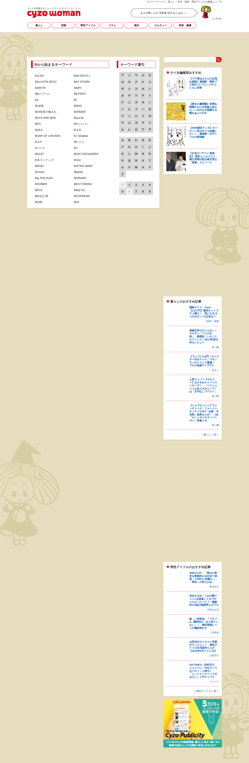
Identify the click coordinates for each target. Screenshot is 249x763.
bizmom (40, 172)
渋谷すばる (213, 609)
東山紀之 (214, 586)
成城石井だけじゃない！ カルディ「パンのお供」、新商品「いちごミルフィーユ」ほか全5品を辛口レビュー (204, 336)
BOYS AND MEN (45, 117)
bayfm (77, 87)
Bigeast (78, 172)
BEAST (39, 153)
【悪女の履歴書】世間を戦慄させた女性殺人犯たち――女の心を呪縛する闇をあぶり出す (203, 108)
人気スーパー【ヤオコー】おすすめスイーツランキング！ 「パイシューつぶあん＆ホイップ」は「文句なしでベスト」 (203, 385)
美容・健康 (185, 25)
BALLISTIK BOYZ (46, 81)
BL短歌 (39, 105)
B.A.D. (78, 129)
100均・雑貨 (212, 321)
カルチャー (160, 25)
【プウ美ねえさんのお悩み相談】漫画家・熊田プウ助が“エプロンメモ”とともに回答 (203, 83)
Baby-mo (79, 190)
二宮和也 (214, 632)
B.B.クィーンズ (44, 159)
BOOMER (41, 184)
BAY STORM (82, 81)
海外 (136, 25)
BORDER (80, 111)
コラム (112, 25)
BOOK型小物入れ (45, 111)
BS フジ (79, 141)
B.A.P (38, 141)
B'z (76, 147)
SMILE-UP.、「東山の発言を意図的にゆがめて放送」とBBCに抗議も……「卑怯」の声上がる (203, 577)
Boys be (79, 117)
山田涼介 (214, 655)
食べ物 (215, 347)
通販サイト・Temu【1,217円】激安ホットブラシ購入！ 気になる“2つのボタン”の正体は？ (203, 312)
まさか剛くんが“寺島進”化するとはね (161, 12)
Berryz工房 (41, 196)
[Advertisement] (124, 44)
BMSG (78, 105)
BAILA (39, 129)
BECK (38, 190)
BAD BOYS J (82, 75)
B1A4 (77, 159)
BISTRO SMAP (83, 166)
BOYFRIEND (82, 196)
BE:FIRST (80, 93)
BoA (76, 202)
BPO (38, 123)
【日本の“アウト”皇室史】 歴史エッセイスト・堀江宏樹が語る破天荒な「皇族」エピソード (203, 158)
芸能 (63, 25)
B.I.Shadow (81, 135)
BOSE (39, 202)
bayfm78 (40, 87)
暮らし (39, 25)
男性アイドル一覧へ (207, 691)
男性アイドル (88, 25)
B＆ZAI (39, 75)
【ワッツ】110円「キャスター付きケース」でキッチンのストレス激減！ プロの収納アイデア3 (204, 361)
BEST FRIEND (83, 184)
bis (37, 99)
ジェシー (214, 681)
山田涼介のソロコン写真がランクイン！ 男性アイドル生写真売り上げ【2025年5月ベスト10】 (203, 646)
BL (75, 99)
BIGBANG (80, 178)
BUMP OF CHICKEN (47, 135)
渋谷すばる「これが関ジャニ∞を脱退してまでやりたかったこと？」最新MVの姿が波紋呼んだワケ (203, 600)
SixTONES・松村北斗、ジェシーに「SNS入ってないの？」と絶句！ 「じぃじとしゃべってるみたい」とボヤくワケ (203, 670)
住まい (215, 370)
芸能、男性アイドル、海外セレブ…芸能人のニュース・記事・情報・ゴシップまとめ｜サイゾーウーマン (53, 12)
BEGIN (39, 166)
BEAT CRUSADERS (86, 153)
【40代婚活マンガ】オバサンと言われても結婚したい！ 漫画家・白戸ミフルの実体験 (203, 132)
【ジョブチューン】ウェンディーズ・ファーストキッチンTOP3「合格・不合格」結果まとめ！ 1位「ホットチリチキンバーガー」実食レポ (204, 413)
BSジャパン (81, 123)
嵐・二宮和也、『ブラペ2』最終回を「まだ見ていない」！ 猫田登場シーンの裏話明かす (203, 623)
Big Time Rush (44, 178)
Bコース (40, 147)
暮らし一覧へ (211, 434)
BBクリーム (42, 93)
